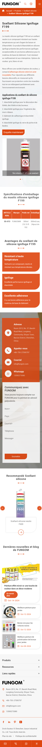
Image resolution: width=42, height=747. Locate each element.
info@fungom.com (19, 364)
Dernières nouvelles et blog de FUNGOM (21, 550)
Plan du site (7, 736)
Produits (17, 11)
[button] (24, 179)
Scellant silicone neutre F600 (21, 524)
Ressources (8, 667)
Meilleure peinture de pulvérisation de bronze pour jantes (28, 639)
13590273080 (17, 375)
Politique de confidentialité (26, 736)
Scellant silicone (30, 11)
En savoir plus (8, 594)
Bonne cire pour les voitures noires (27, 624)
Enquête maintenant (13, 132)
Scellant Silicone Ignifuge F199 (21, 13)
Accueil (9, 11)
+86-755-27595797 (19, 352)
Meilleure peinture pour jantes (28, 609)
